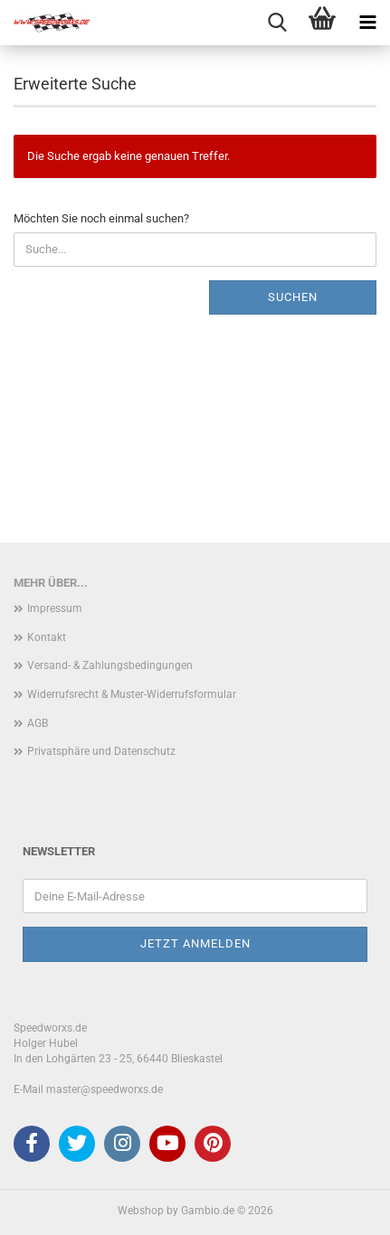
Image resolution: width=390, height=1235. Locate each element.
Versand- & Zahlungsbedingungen (110, 665)
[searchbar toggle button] (277, 22)
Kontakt (46, 637)
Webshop (141, 1210)
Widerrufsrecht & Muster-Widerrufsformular (131, 694)
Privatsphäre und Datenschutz (101, 751)
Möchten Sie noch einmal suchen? (101, 218)
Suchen (293, 297)
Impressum (54, 608)
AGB (37, 723)
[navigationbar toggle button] (367, 22)
